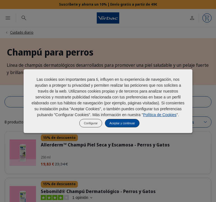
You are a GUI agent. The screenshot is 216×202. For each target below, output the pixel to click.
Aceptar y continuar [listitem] (122, 123)
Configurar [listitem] (91, 123)
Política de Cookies (160, 115)
